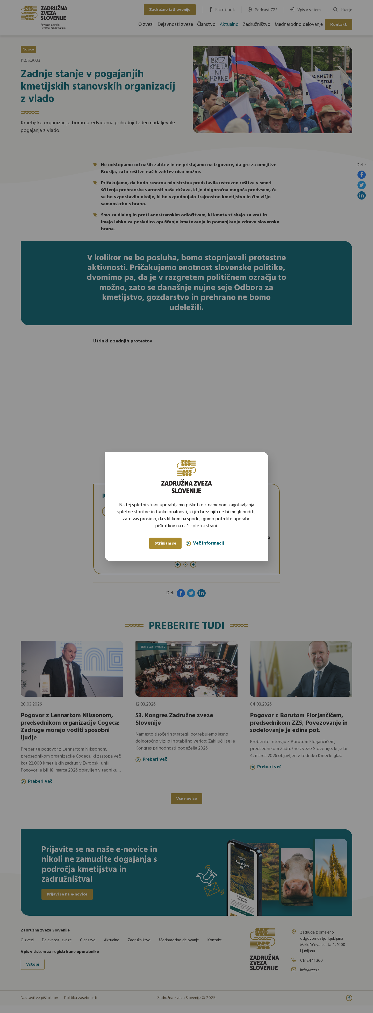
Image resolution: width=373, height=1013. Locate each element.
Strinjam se (165, 543)
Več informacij (205, 543)
